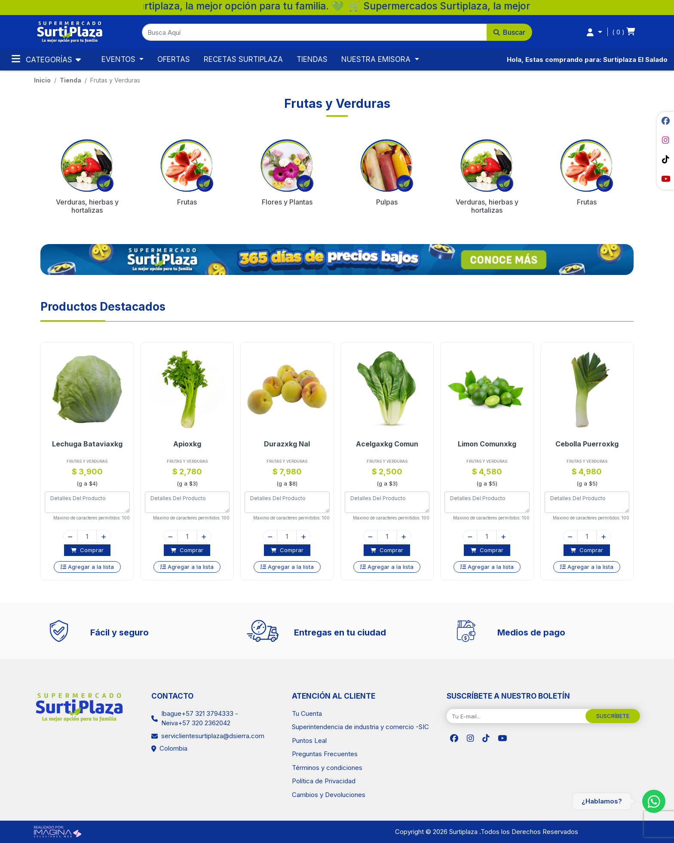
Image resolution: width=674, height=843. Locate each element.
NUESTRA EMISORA (377, 59)
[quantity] (91, 536)
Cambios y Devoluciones (328, 795)
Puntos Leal (309, 740)
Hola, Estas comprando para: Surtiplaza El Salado (587, 59)
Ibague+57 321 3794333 (197, 713)
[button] (337, 32)
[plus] (108, 536)
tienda (70, 80)
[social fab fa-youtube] (665, 178)
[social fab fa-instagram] (665, 140)
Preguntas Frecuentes (325, 754)
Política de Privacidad (323, 781)
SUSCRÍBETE (612, 715)
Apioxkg (191, 444)
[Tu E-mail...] (516, 716)
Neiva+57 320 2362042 (195, 723)
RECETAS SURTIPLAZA (243, 59)
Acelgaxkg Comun (391, 444)
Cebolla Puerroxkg (591, 444)
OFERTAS (173, 59)
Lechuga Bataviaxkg (91, 444)
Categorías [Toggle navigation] (43, 59)
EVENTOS (119, 59)
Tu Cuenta (307, 713)
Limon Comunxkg (491, 444)
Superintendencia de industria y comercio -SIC (360, 727)
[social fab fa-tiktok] (665, 159)
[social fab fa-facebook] (665, 120)
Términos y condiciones (327, 768)
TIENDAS (312, 59)
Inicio (42, 80)
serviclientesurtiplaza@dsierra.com (212, 736)
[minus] (75, 536)
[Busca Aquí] (314, 32)
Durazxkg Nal (292, 444)
